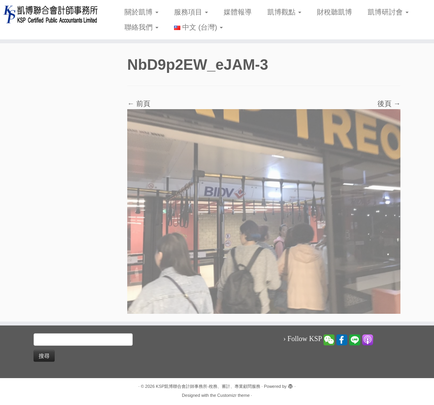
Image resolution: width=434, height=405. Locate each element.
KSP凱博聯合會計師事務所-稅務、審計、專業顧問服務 (208, 386)
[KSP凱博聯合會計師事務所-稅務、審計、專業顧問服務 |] (50, 14)
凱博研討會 (388, 12)
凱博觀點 (284, 12)
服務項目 (191, 12)
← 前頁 (138, 104)
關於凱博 (141, 12)
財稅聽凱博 (334, 12)
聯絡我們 (141, 27)
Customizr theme (233, 395)
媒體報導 (238, 12)
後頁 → (388, 104)
